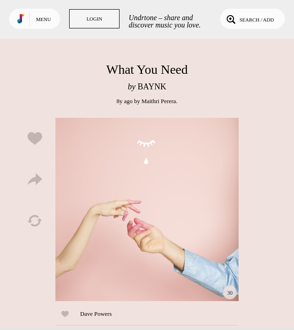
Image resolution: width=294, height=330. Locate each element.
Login (94, 19)
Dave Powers (96, 313)
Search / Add (249, 18)
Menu (43, 19)
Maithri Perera (159, 101)
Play (147, 209)
